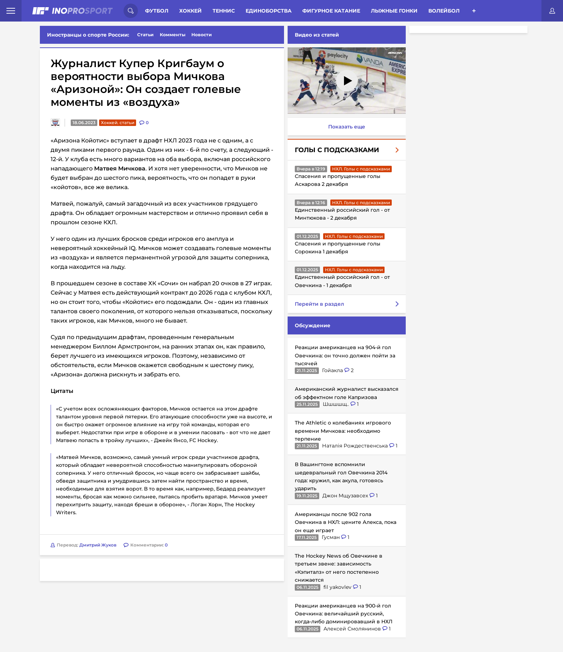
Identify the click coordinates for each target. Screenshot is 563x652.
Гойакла (332, 370)
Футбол (156, 11)
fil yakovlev (337, 587)
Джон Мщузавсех (344, 495)
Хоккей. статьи (117, 122)
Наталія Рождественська (354, 445)
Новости (201, 34)
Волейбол (444, 11)
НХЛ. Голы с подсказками (359, 169)
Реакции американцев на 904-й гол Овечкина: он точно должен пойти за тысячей (343, 355)
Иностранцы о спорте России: (88, 35)
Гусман (330, 537)
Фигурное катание (331, 11)
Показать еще (345, 126)
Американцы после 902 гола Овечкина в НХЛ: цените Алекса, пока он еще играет (344, 522)
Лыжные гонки (394, 11)
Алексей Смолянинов (351, 628)
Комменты (173, 34)
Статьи (145, 34)
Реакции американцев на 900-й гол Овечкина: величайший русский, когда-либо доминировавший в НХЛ (342, 613)
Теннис (224, 11)
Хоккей (190, 11)
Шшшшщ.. (335, 404)
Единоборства (269, 11)
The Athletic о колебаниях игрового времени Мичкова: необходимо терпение (341, 430)
